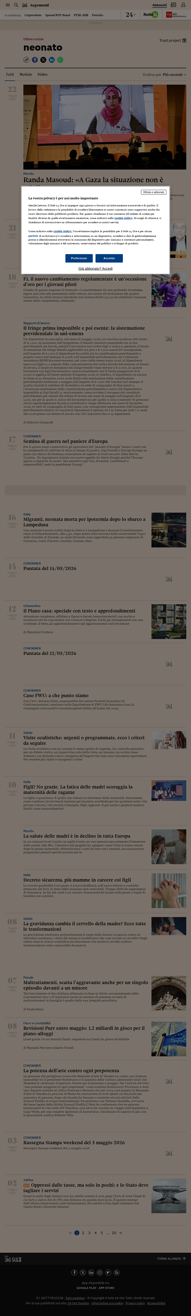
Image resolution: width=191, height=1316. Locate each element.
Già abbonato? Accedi (96, 269)
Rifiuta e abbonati (153, 192)
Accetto (109, 258)
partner (33, 235)
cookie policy (123, 217)
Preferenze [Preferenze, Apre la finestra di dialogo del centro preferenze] (79, 258)
